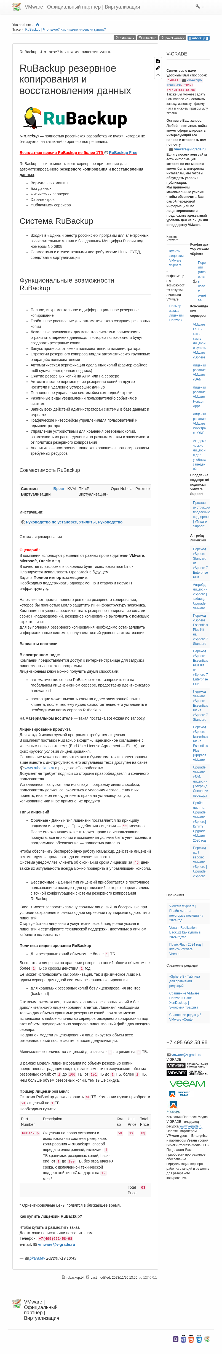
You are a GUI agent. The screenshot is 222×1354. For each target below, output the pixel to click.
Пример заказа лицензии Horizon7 (176, 313)
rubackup (147, 38)
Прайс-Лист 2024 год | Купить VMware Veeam (186, 949)
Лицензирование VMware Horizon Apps (199, 396)
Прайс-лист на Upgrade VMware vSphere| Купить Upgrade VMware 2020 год (199, 821)
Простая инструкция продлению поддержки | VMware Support (201, 514)
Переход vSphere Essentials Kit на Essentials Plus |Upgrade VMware (200, 743)
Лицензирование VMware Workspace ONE (199, 423)
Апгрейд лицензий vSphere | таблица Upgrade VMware (200, 596)
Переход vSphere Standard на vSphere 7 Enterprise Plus (200, 563)
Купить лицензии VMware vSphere (176, 258)
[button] (199, 7)
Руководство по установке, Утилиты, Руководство (74, 522)
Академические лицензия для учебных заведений (199, 455)
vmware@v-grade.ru (56, 1244)
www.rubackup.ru (39, 768)
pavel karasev (172, 38)
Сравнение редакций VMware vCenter (185, 1017)
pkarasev (37, 1258)
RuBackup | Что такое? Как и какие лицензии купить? (65, 29)
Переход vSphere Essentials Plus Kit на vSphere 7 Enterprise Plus (200, 667)
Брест (59, 488)
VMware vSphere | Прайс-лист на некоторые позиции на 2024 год (186, 913)
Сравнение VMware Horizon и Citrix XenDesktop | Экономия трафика (184, 1000)
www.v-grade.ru (191, 1126)
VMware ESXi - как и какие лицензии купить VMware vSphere (199, 341)
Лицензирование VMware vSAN (199, 372)
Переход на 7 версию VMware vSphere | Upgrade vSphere (200, 862)
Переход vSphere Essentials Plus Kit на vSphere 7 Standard (200, 630)
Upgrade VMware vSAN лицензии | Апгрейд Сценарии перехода (200, 781)
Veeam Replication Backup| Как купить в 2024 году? (185, 932)
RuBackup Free (123, 152)
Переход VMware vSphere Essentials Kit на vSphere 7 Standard (200, 706)
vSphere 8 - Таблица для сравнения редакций (184, 981)
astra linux (125, 38)
